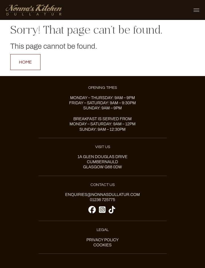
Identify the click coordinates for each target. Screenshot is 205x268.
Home (25, 62)
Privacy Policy (102, 240)
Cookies (102, 245)
